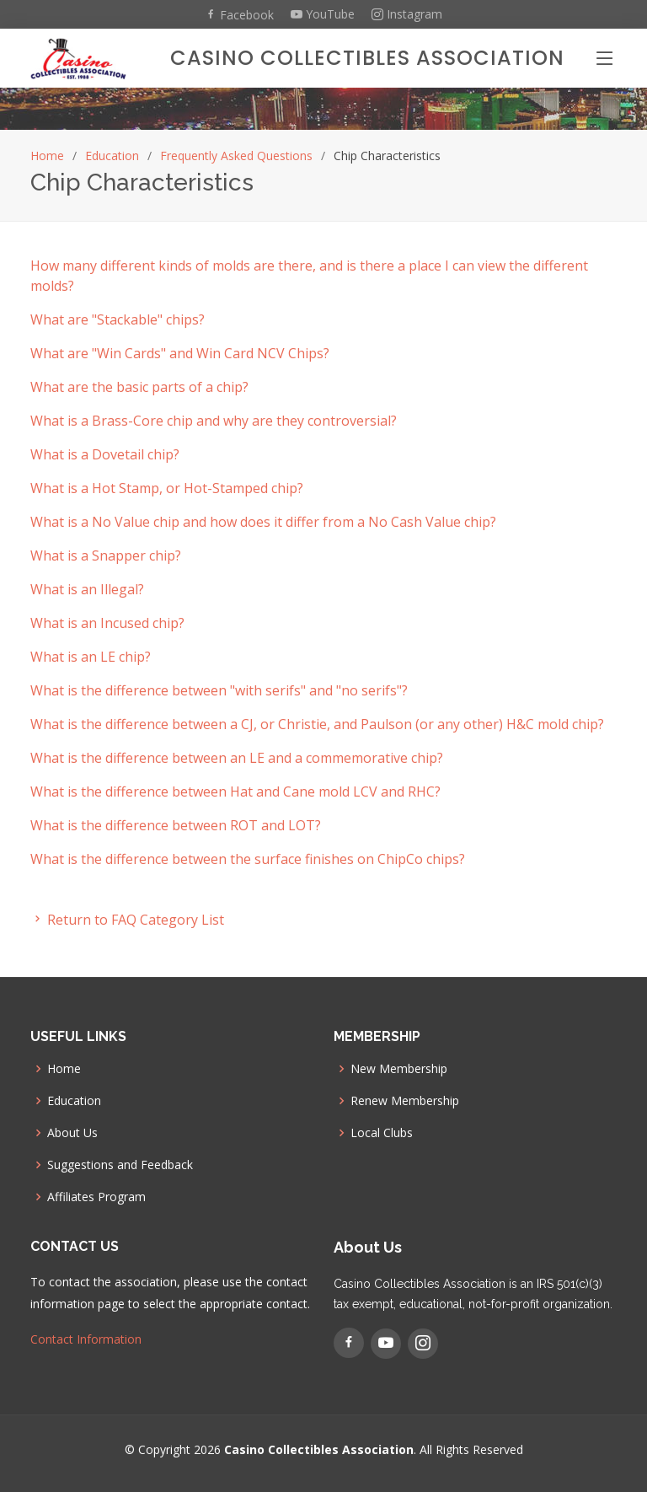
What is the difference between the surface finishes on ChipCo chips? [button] (247, 859)
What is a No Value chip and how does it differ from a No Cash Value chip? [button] (263, 522)
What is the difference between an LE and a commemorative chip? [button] (236, 758)
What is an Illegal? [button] (87, 589)
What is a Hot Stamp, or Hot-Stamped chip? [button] (166, 488)
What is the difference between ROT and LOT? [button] (175, 825)
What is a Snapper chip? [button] (105, 555)
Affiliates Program (96, 1197)
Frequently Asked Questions (236, 156)
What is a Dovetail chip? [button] (104, 454)
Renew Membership (404, 1101)
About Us (72, 1133)
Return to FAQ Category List (127, 919)
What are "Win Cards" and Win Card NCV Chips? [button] (179, 353)
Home (47, 156)
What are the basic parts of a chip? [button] (139, 387)
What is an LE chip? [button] (90, 656)
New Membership (398, 1069)
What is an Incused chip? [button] (107, 623)
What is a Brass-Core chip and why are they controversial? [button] (213, 420)
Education (112, 156)
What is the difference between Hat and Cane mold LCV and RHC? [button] (235, 791)
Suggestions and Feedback (120, 1165)
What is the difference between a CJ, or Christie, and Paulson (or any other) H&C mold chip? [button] (317, 724)
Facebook (239, 14)
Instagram (407, 14)
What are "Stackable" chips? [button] (117, 319)
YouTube (323, 14)
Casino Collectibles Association (367, 58)
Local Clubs (381, 1133)
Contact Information (86, 1339)
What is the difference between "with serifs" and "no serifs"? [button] (219, 690)
